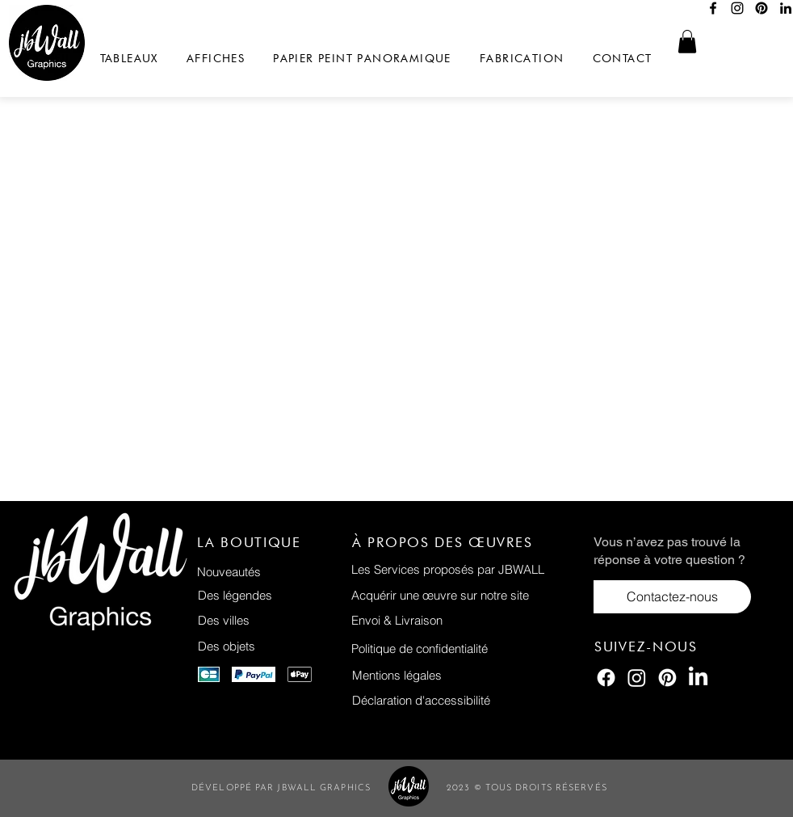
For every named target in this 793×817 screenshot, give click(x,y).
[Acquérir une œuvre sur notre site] (468, 595)
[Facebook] (713, 8)
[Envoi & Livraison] (468, 620)
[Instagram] (737, 8)
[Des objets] (272, 646)
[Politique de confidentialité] (468, 648)
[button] (687, 41)
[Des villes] (272, 620)
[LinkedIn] (698, 677)
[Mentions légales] (469, 675)
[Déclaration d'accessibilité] (469, 700)
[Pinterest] (761, 8)
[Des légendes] (272, 595)
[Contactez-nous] (672, 596)
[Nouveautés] (271, 571)
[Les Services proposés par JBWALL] (468, 569)
